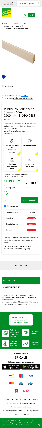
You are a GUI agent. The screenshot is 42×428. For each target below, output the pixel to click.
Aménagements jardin (14, 411)
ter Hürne (24, 95)
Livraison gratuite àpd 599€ (12, 166)
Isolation (26, 414)
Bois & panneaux (32, 411)
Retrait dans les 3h (12, 148)
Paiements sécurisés (29, 165)
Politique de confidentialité (17, 423)
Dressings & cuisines (27, 403)
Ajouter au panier (29, 200)
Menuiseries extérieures (22, 407)
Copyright (5, 421)
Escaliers (35, 399)
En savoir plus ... (9, 134)
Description (21, 265)
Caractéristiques (11, 287)
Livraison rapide (29, 145)
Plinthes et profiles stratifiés (23, 98)
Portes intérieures (21, 399)
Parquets (7, 399)
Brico (17, 414)
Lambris (13, 403)
